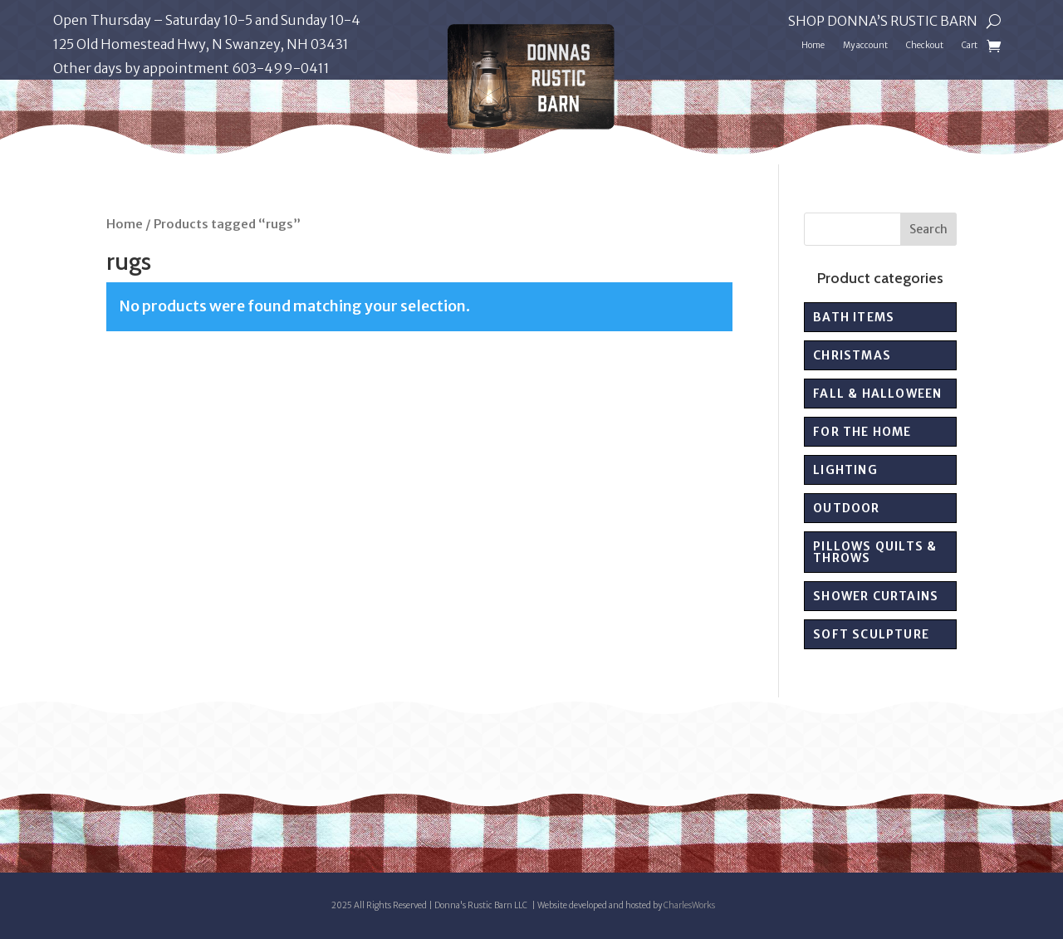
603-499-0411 (281, 68)
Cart (969, 45)
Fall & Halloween (877, 393)
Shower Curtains (875, 596)
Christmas (852, 355)
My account (865, 45)
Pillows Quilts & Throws (875, 552)
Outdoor (846, 508)
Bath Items (853, 317)
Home (813, 45)
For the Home (862, 431)
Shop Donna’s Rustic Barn (882, 22)
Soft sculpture (871, 634)
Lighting (845, 469)
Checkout (924, 45)
